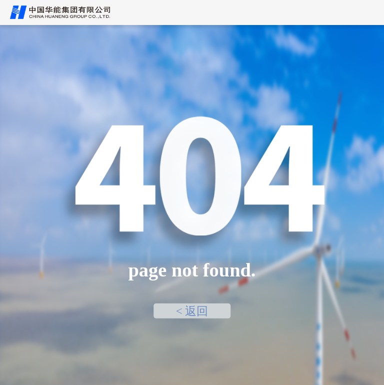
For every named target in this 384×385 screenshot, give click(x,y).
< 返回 (192, 310)
